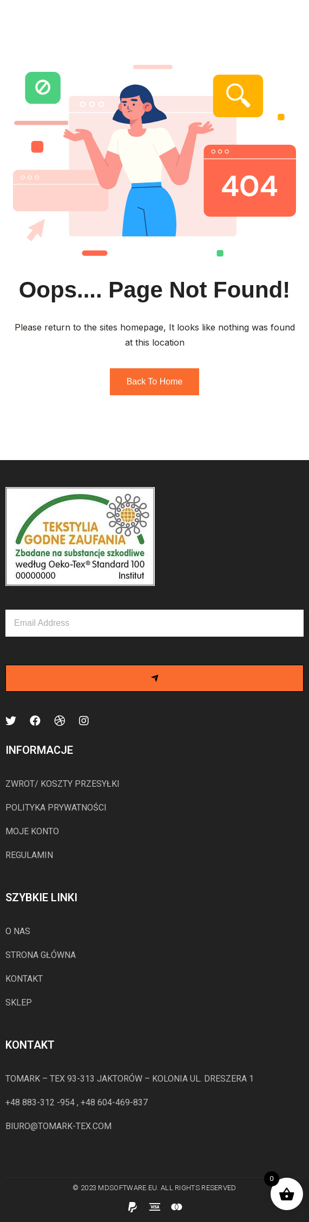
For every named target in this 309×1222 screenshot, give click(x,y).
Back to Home (155, 381)
